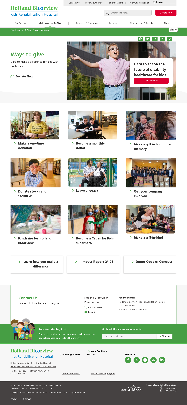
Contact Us (74, 3)
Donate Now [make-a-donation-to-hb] (165, 13)
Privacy (14, 398)
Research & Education (87, 23)
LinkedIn (162, 358)
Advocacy (113, 23)
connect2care (116, 3)
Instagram (145, 358)
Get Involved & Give (50, 23)
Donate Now (151, 81)
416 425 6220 (20, 369)
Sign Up (166, 336)
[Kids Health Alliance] (130, 386)
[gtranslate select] (164, 2)
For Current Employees (103, 372)
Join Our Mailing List (139, 3)
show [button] (173, 29)
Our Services (21, 23)
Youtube (153, 358)
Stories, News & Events (141, 23)
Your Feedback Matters (97, 351)
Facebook (128, 358)
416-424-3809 (95, 308)
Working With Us (71, 353)
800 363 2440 (42, 369)
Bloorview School (94, 3)
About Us (168, 23)
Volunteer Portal (71, 372)
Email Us (92, 312)
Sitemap (27, 398)
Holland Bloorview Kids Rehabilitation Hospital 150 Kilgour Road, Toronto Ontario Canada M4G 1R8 (33, 363)
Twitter (136, 358)
